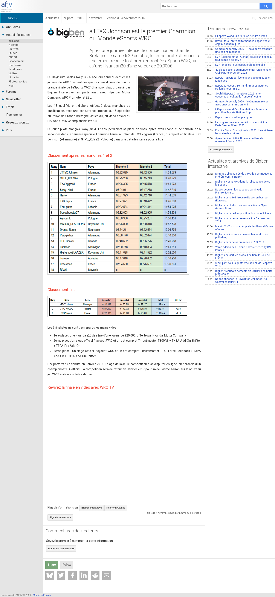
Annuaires (11, 27)
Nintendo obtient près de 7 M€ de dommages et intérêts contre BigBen (239, 175)
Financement (16, 61)
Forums (9, 91)
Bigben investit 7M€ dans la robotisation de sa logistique (238, 183)
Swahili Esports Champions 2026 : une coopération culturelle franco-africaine (234, 95)
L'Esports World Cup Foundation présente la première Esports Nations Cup (237, 111)
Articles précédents (221, 149)
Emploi (8, 107)
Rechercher (14, 114)
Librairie (13, 77)
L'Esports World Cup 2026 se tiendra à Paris (237, 36)
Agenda (13, 44)
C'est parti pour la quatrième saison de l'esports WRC (239, 265)
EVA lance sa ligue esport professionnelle (236, 64)
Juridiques (15, 69)
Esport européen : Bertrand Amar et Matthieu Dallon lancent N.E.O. (237, 87)
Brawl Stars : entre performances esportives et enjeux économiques (238, 43)
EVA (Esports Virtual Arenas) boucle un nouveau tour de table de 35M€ (239, 58)
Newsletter (11, 99)
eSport (13, 57)
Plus (7, 130)
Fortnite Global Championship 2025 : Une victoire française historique (240, 132)
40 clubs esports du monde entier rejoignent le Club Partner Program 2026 (239, 71)
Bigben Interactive (91, 507)
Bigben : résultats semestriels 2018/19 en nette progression (239, 273)
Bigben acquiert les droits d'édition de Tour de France (238, 257)
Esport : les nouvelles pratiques (229, 117)
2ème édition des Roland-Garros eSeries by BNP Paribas (239, 249)
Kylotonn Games (115, 507)
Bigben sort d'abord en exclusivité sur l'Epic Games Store (237, 207)
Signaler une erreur (60, 517)
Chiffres (13, 48)
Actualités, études (16, 35)
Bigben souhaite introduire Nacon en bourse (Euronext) (237, 199)
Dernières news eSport (229, 28)
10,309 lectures (262, 18)
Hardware (15, 65)
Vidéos (13, 73)
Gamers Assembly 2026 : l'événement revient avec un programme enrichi (238, 103)
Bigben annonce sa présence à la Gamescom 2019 (238, 220)
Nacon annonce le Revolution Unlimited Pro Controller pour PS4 (237, 280)
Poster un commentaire (61, 548)
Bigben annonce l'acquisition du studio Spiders (239, 213)
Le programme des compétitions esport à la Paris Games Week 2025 (237, 124)
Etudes (13, 53)
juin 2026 (14, 40)
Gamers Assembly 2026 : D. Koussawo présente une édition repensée (239, 50)
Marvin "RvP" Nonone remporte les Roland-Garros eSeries (240, 228)
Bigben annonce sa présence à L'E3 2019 (235, 242)
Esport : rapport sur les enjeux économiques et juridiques (238, 79)
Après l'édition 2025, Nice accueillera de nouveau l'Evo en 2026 (235, 140)
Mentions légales (42, 595)
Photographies (18, 81)
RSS (11, 85)
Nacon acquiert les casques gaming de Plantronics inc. (234, 191)
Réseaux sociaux (15, 122)
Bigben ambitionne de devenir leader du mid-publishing (237, 236)
